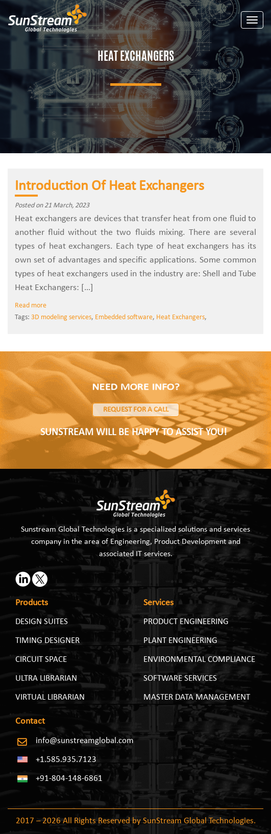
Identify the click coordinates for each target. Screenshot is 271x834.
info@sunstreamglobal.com (85, 740)
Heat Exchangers (180, 317)
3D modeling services (61, 317)
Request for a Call (135, 410)
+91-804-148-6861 (69, 778)
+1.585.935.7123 (66, 759)
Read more (30, 305)
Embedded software (124, 317)
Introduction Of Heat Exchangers (109, 186)
